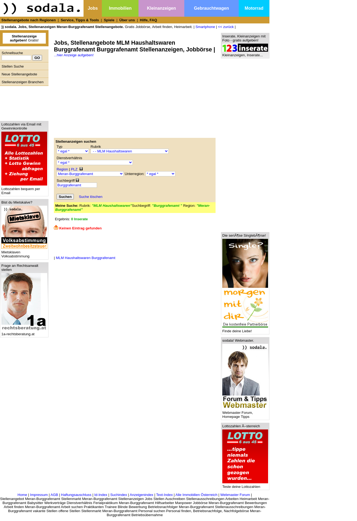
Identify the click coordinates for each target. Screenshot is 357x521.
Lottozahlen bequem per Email (24, 189)
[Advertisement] (22, 102)
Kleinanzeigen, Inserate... (245, 53)
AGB (54, 495)
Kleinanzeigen (161, 8)
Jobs (93, 8)
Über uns (127, 20)
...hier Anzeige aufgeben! (73, 55)
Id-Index (100, 495)
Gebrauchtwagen (211, 8)
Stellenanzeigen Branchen (23, 82)
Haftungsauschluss (76, 495)
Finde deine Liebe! (245, 329)
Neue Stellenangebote (19, 74)
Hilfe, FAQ (148, 20)
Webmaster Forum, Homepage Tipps (245, 413)
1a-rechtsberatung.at (24, 332)
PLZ (74, 169)
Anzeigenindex (141, 495)
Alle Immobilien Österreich (196, 495)
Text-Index (164, 495)
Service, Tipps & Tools (80, 20)
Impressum (39, 495)
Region (62, 169)
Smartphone (205, 27)
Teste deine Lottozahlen (245, 485)
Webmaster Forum (235, 495)
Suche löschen (90, 197)
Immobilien (120, 8)
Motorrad (254, 8)
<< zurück (226, 27)
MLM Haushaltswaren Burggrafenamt (85, 258)
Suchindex (118, 495)
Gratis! (24, 38)
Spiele (109, 20)
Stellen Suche (13, 66)
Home (22, 495)
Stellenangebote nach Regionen (28, 20)
